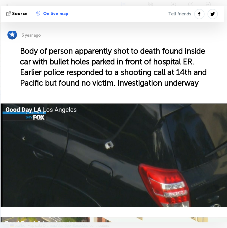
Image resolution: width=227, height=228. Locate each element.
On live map (52, 13)
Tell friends (179, 14)
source (17, 13)
